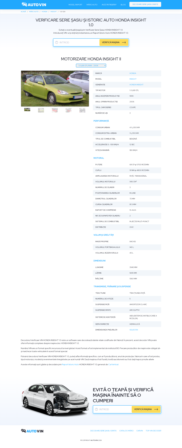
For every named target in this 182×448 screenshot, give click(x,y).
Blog (123, 5)
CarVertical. (113, 364)
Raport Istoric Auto (70, 364)
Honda (133, 73)
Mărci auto (92, 5)
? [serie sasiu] (56, 42)
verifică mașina (110, 42)
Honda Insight (136, 84)
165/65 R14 (134, 330)
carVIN (139, 431)
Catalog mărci (126, 431)
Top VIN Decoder (153, 431)
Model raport (75, 5)
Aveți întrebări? (109, 5)
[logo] (34, 4)
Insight (133, 79)
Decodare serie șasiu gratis (145, 4)
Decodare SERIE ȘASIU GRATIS (103, 431)
